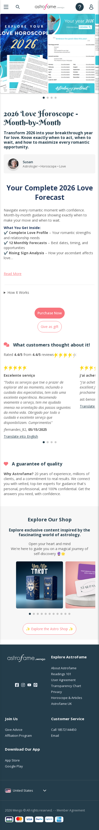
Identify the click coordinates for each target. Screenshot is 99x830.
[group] (39, 585)
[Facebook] (17, 685)
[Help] (79, 7)
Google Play (14, 766)
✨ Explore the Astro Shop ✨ (49, 628)
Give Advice (13, 729)
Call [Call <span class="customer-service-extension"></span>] (63, 729)
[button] (44, 98)
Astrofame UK (61, 703)
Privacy (56, 692)
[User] (92, 7)
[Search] (17, 7)
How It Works (18, 292)
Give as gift (50, 326)
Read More (12, 273)
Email (55, 735)
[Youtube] (29, 685)
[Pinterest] (35, 685)
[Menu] (6, 7)
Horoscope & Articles (66, 697)
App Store (12, 760)
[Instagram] (23, 685)
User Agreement (63, 680)
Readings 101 (61, 674)
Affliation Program (18, 735)
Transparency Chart (66, 686)
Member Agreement (71, 810)
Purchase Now (50, 313)
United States (23, 790)
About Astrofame (64, 668)
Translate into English (21, 436)
